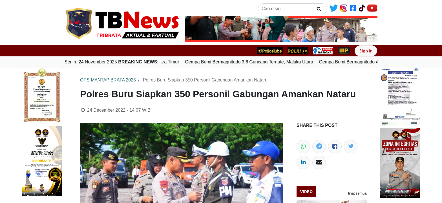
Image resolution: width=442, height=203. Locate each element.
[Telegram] (319, 146)
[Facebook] (335, 146)
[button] (199, 29)
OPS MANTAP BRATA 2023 (108, 80)
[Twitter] (350, 146)
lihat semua (357, 193)
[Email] (319, 162)
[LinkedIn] (303, 162)
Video (306, 191)
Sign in (365, 51)
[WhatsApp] (303, 146)
